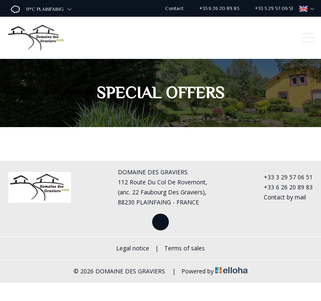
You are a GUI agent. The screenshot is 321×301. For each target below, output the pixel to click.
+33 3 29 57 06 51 (283, 177)
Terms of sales (184, 248)
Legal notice (132, 248)
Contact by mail (280, 197)
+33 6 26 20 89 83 (283, 187)
